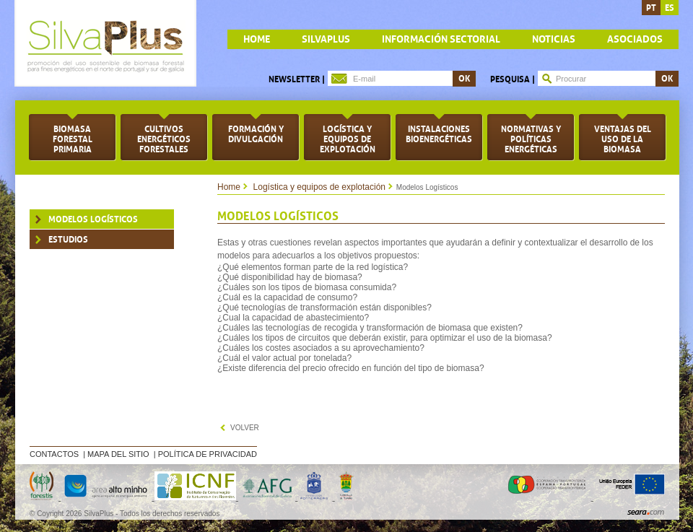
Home (228, 187)
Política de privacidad (207, 454)
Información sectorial (441, 39)
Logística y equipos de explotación (319, 187)
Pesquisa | (512, 79)
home (256, 39)
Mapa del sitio (118, 454)
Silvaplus (326, 39)
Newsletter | (297, 79)
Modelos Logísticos (93, 219)
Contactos (54, 454)
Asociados (635, 39)
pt (651, 8)
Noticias (553, 39)
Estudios (68, 240)
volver (244, 428)
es (669, 8)
